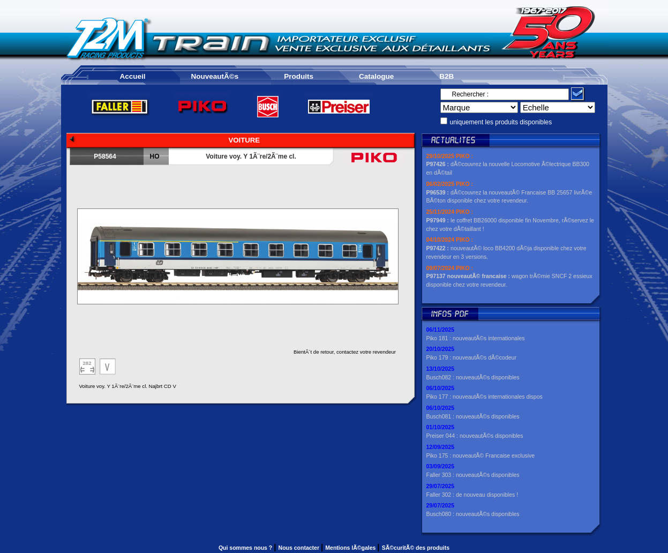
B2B (446, 76)
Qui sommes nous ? (246, 547)
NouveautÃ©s (215, 76)
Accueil (133, 76)
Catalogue (376, 76)
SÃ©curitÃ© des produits (415, 547)
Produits (298, 76)
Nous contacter (300, 547)
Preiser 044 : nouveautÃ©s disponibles (474, 435)
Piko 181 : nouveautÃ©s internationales (475, 338)
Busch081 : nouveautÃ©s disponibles (473, 416)
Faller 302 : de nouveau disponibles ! (472, 494)
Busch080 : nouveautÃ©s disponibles (473, 514)
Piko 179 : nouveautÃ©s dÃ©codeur (471, 357)
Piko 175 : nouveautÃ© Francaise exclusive (480, 455)
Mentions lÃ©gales (351, 547)
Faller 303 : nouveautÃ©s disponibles (473, 475)
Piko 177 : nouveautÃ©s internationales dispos (484, 396)
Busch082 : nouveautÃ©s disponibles (473, 377)
